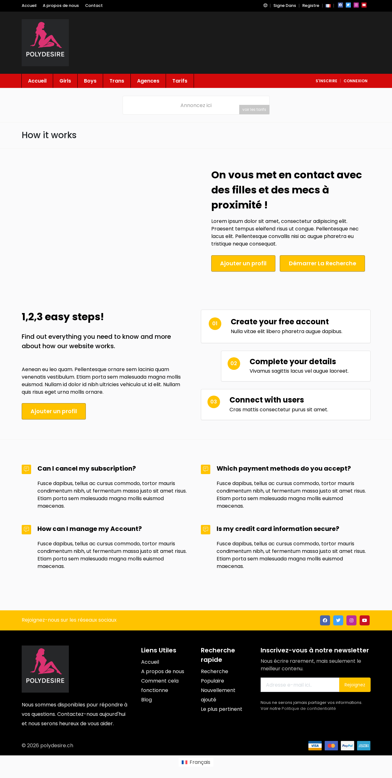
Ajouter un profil (244, 263)
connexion (355, 81)
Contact (94, 5)
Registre (310, 5)
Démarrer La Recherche (325, 263)
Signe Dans (284, 5)
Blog (146, 699)
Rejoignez (355, 684)
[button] (265, 5)
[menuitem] (196, 761)
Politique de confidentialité (309, 707)
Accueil (29, 5)
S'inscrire (326, 81)
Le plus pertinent (221, 708)
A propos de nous (61, 5)
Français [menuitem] (200, 761)
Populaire (212, 680)
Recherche (214, 670)
